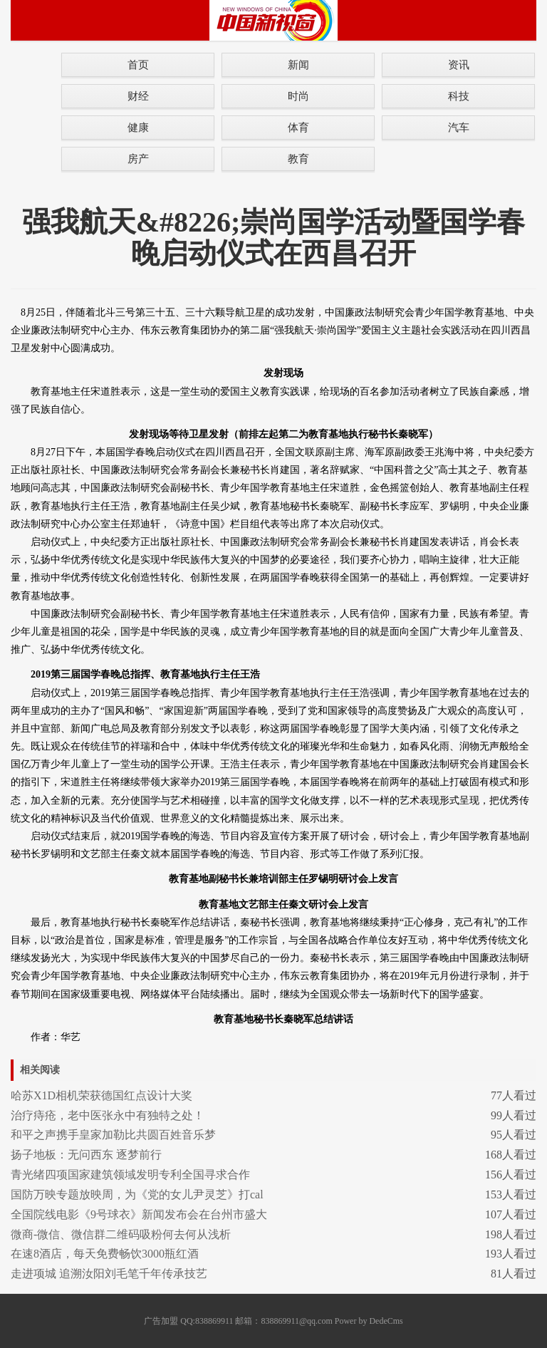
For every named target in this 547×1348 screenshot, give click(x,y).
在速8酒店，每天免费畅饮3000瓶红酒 (105, 1254)
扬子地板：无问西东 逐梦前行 (86, 1155)
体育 (298, 127)
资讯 (458, 64)
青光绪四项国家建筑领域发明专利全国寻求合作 (130, 1174)
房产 (138, 158)
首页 (138, 64)
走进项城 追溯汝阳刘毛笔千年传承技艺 (109, 1273)
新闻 (298, 64)
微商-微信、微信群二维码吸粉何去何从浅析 (121, 1234)
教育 (298, 158)
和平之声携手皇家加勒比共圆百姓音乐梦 (113, 1135)
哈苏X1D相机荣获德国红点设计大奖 (101, 1095)
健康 (138, 127)
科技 (458, 96)
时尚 (298, 96)
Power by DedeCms (369, 1321)
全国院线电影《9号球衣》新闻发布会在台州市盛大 (139, 1214)
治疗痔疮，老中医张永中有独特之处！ (107, 1115)
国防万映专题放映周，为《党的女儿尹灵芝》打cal (137, 1194)
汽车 (458, 127)
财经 (138, 96)
